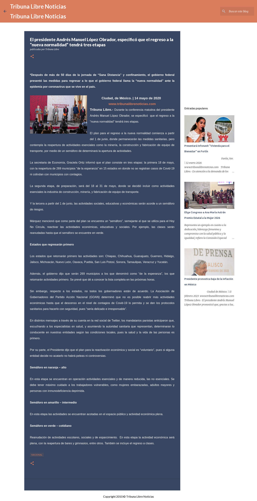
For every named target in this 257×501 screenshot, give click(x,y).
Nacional (36, 454)
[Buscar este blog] (235, 11)
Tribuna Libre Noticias (38, 6)
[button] (32, 56)
